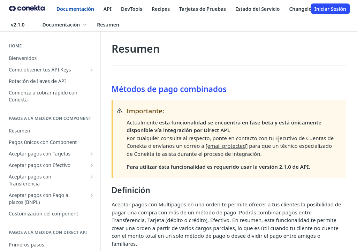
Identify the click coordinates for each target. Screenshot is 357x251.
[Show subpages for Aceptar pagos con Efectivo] (91, 165)
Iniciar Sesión (330, 9)
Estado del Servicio (257, 9)
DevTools (131, 9)
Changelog (301, 9)
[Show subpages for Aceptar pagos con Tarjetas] (91, 154)
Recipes (161, 9)
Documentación (75, 9)
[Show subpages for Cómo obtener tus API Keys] (91, 70)
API (108, 9)
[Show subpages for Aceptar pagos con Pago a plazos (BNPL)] (91, 195)
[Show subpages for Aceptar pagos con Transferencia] (91, 177)
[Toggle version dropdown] (22, 24)
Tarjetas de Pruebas (202, 9)
